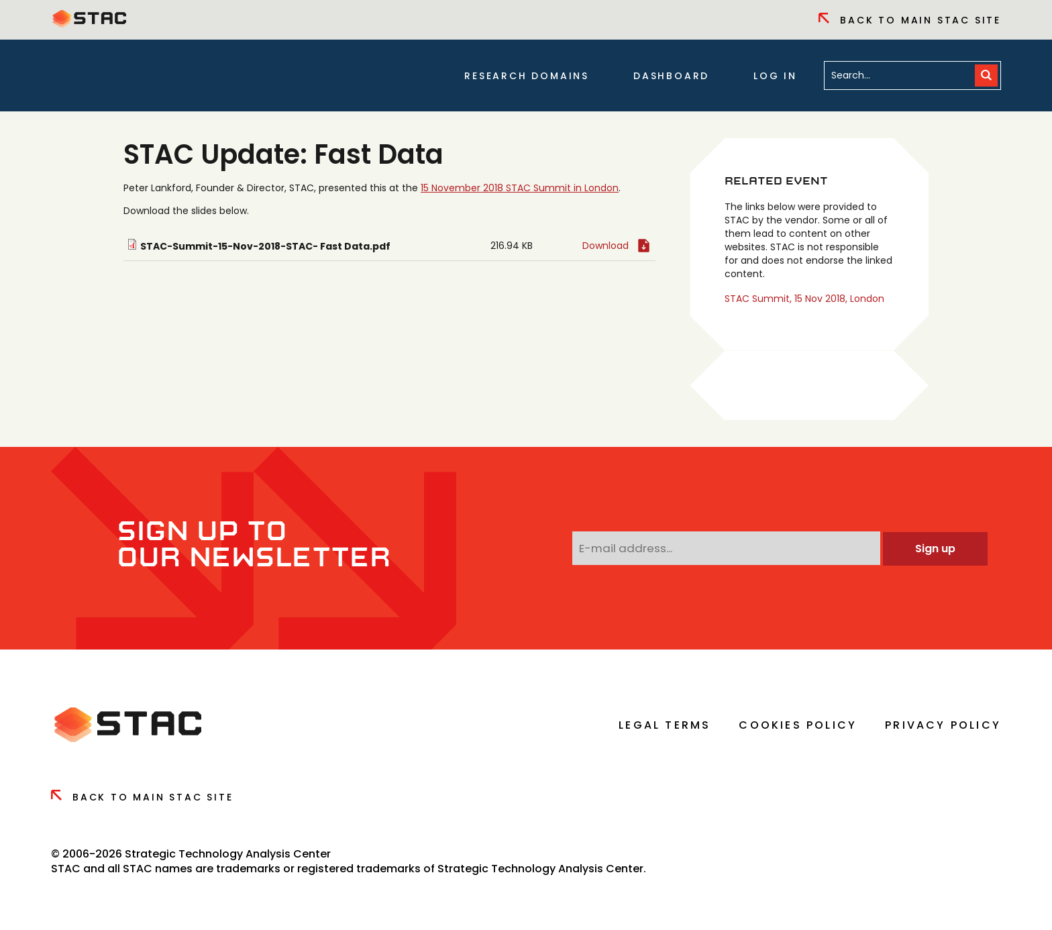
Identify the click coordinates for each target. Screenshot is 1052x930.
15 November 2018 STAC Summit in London (520, 188)
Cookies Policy (798, 725)
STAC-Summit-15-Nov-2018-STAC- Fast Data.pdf (265, 246)
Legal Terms (665, 725)
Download (605, 245)
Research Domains (526, 75)
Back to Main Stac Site (910, 20)
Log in (775, 75)
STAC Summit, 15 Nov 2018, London (804, 298)
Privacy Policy (943, 725)
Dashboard (671, 75)
